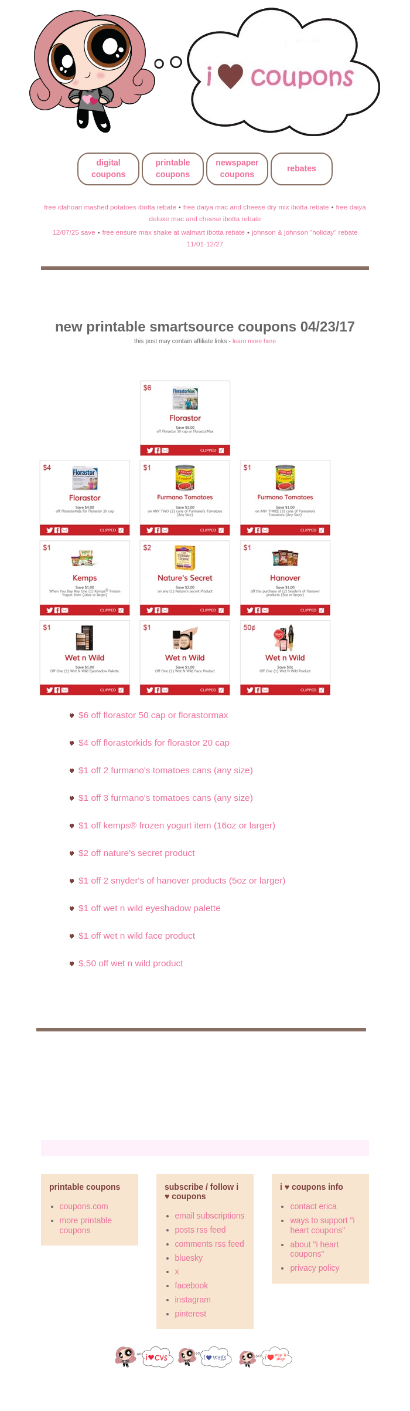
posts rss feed (200, 1229)
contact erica (313, 1206)
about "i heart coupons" (314, 1249)
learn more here (254, 340)
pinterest (191, 1313)
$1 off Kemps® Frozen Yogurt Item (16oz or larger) (176, 825)
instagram (193, 1299)
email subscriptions (210, 1215)
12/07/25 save (73, 232)
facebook (192, 1285)
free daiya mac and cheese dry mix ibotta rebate (256, 207)
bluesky (189, 1258)
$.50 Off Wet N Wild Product (130, 963)
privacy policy (314, 1268)
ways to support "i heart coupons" (322, 1225)
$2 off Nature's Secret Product (136, 853)
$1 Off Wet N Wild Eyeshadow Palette (149, 908)
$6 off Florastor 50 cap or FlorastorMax (153, 715)
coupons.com (84, 1206)
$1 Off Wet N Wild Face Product (136, 935)
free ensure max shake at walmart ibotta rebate (173, 232)
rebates (301, 168)
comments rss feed (209, 1243)
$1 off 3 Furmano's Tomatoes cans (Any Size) (165, 798)
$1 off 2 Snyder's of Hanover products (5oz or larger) (181, 880)
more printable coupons (86, 1225)
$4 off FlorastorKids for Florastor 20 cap (154, 742)
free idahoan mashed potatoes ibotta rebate (110, 207)
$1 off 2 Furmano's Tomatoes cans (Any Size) (165, 770)
